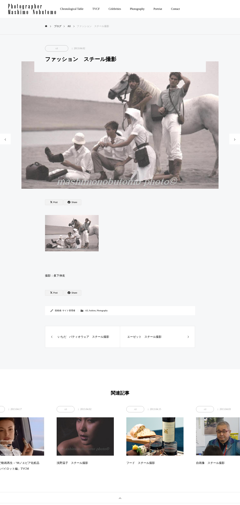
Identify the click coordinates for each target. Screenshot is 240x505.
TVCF (96, 8)
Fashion (92, 310)
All (56, 48)
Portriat (158, 8)
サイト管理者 (68, 310)
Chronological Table (71, 8)
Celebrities (115, 8)
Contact (175, 8)
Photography (137, 8)
